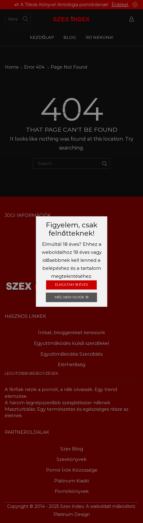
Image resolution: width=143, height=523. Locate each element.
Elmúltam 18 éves (71, 284)
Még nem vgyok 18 (71, 297)
